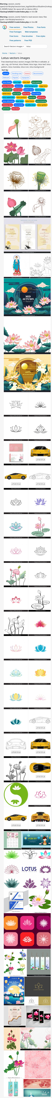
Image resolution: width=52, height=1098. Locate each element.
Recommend (37, 73)
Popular (15, 78)
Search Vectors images (13, 46)
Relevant (6, 78)
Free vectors (15, 27)
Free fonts (41, 27)
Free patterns (15, 40)
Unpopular (25, 78)
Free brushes (27, 36)
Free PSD (28, 40)
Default (5, 73)
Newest (27, 73)
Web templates (31, 32)
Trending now (16, 73)
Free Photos (28, 27)
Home (4, 53)
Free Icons (14, 36)
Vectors (12, 53)
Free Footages (16, 32)
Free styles (40, 36)
